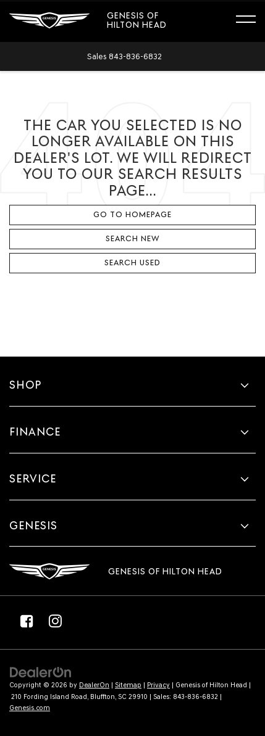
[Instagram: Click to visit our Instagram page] (55, 620)
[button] (124, 56)
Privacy (158, 685)
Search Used (132, 262)
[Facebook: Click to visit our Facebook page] (26, 620)
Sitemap (128, 685)
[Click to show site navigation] (251, 21)
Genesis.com (29, 708)
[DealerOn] (40, 672)
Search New (133, 238)
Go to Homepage (132, 214)
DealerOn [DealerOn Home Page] (94, 685)
